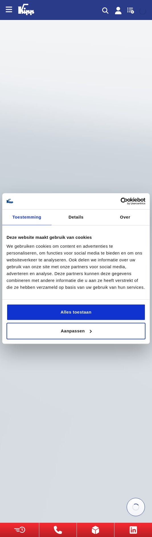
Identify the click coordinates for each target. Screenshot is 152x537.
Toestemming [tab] (26, 217)
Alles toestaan (76, 312)
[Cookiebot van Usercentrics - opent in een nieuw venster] (120, 201)
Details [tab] (76, 217)
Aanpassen (76, 330)
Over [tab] (125, 217)
